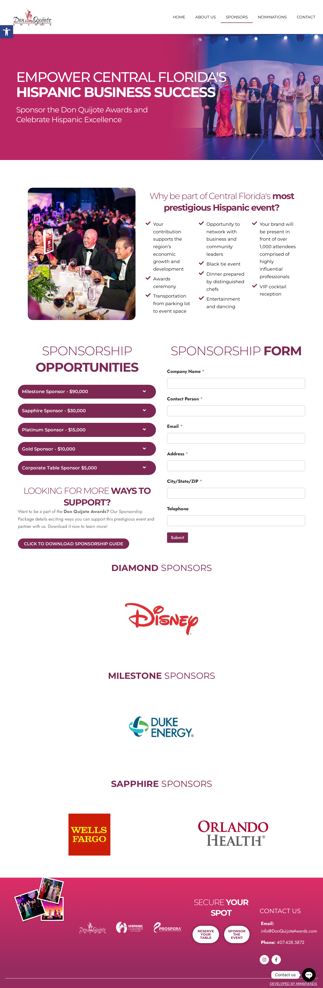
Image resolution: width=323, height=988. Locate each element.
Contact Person (185, 399)
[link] (6, 31)
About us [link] (205, 17)
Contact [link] (306, 17)
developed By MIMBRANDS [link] (293, 983)
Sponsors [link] (237, 17)
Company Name (186, 371)
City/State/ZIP (184, 481)
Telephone (178, 509)
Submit (177, 537)
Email (175, 426)
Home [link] (179, 17)
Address (177, 454)
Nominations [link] (272, 17)
